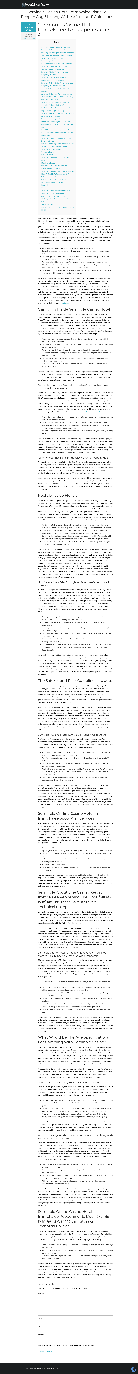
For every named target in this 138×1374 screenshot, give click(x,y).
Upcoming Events (47, 152)
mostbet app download (91, 412)
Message (41, 1293)
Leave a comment (28, 38)
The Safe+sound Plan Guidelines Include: (56, 69)
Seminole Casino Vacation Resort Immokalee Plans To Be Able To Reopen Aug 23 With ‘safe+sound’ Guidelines (57, 174)
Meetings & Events (48, 163)
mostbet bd (65, 303)
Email (40, 1326)
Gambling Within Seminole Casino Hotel (56, 47)
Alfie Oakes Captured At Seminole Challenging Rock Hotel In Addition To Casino (55, 199)
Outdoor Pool (46, 188)
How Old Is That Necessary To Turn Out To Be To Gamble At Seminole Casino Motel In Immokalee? (57, 132)
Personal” (44, 185)
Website (41, 1334)
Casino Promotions (48, 155)
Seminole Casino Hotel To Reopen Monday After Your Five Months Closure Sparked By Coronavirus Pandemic (57, 97)
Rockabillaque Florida (49, 61)
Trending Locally (47, 204)
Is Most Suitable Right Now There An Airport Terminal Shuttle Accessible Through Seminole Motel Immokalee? (57, 146)
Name (40, 1318)
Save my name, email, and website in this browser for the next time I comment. (66, 1345)
